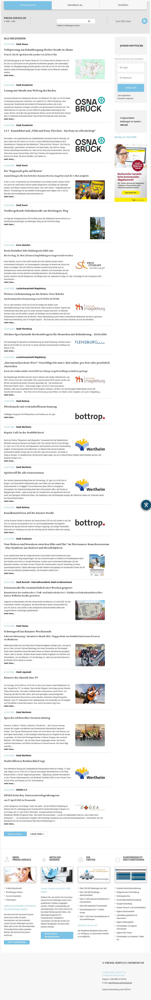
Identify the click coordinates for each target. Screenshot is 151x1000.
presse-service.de (15, 18)
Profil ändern (11, 900)
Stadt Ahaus (22, 44)
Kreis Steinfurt (23, 245)
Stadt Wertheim (23, 427)
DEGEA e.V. (22, 790)
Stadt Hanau (22, 626)
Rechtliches (123, 5)
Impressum (136, 962)
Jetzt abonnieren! (17, 942)
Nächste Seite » (15, 834)
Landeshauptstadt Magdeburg (31, 288)
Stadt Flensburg (24, 329)
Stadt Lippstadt (23, 672)
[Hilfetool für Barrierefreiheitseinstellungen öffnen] (146, 505)
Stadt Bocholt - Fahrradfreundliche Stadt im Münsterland (44, 582)
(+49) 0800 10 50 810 (117, 979)
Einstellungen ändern (14, 892)
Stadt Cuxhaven (24, 539)
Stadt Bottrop (22, 401)
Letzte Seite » (37, 834)
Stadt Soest (22, 165)
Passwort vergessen (125, 98)
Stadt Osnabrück (24, 85)
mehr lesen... (9, 75)
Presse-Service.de (28, 5)
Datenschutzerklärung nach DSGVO (116, 989)
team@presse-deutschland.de (120, 983)
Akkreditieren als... (75, 5)
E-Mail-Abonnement (14, 888)
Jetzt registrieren (124, 95)
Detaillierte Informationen (52, 935)
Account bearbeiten (13, 896)
